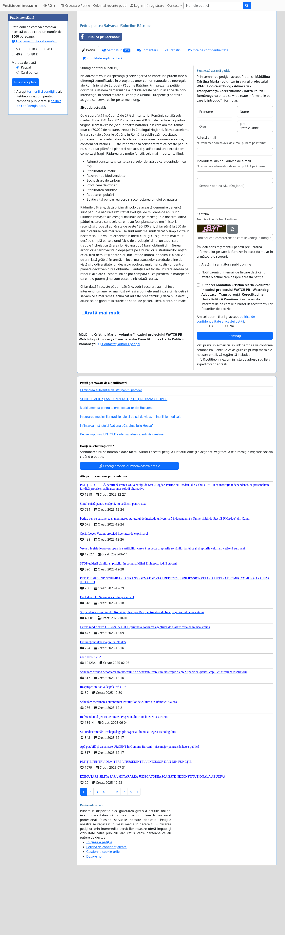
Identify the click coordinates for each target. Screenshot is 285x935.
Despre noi (94, 912)
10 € (34, 168)
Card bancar (30, 191)
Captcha (203, 269)
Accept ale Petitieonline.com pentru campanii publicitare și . (39, 217)
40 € (19, 173)
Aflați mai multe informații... (34, 160)
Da (211, 381)
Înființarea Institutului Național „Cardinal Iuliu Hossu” (116, 481)
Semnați (235, 391)
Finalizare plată (25, 201)
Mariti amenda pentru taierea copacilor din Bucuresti (116, 463)
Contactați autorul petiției (119, 399)
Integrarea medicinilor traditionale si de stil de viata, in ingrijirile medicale (130, 472)
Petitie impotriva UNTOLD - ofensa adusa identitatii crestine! (122, 489)
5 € (18, 168)
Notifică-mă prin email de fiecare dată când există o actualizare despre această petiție (233, 330)
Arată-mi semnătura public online (226, 320)
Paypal (26, 186)
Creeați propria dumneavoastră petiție (129, 521)
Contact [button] (173, 5)
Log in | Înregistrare (147, 5)
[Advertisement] (177, 45)
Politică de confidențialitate (208, 105)
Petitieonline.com (19, 5)
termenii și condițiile (42, 210)
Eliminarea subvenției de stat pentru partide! (111, 445)
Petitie (89, 105)
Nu (232, 381)
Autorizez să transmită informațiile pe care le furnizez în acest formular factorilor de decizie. (237, 352)
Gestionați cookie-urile (103, 907)
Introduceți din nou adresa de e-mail (224, 216)
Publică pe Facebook (99, 92)
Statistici (173, 105)
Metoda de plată (24, 181)
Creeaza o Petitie (75, 5)
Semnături (116, 105)
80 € (34, 173)
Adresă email (206, 193)
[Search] (213, 5)
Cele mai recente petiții (110, 5)
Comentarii (147, 105)
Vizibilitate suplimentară (102, 113)
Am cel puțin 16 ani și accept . (226, 374)
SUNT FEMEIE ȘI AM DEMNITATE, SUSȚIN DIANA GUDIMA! (123, 454)
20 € (50, 168)
